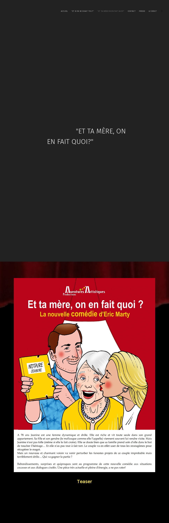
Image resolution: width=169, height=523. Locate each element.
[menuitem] (142, 11)
